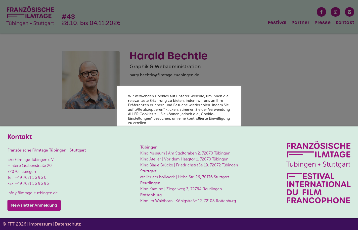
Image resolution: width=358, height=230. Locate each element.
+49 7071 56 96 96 (31, 183)
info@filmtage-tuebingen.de (32, 193)
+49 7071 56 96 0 (30, 177)
